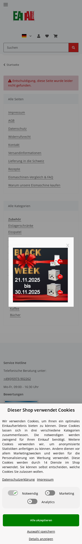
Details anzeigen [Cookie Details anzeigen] (41, 539)
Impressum (45, 479)
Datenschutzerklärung (18, 479)
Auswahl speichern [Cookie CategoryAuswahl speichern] (41, 531)
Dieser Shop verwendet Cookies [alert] (41, 410)
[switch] (13, 492)
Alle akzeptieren (41, 520)
